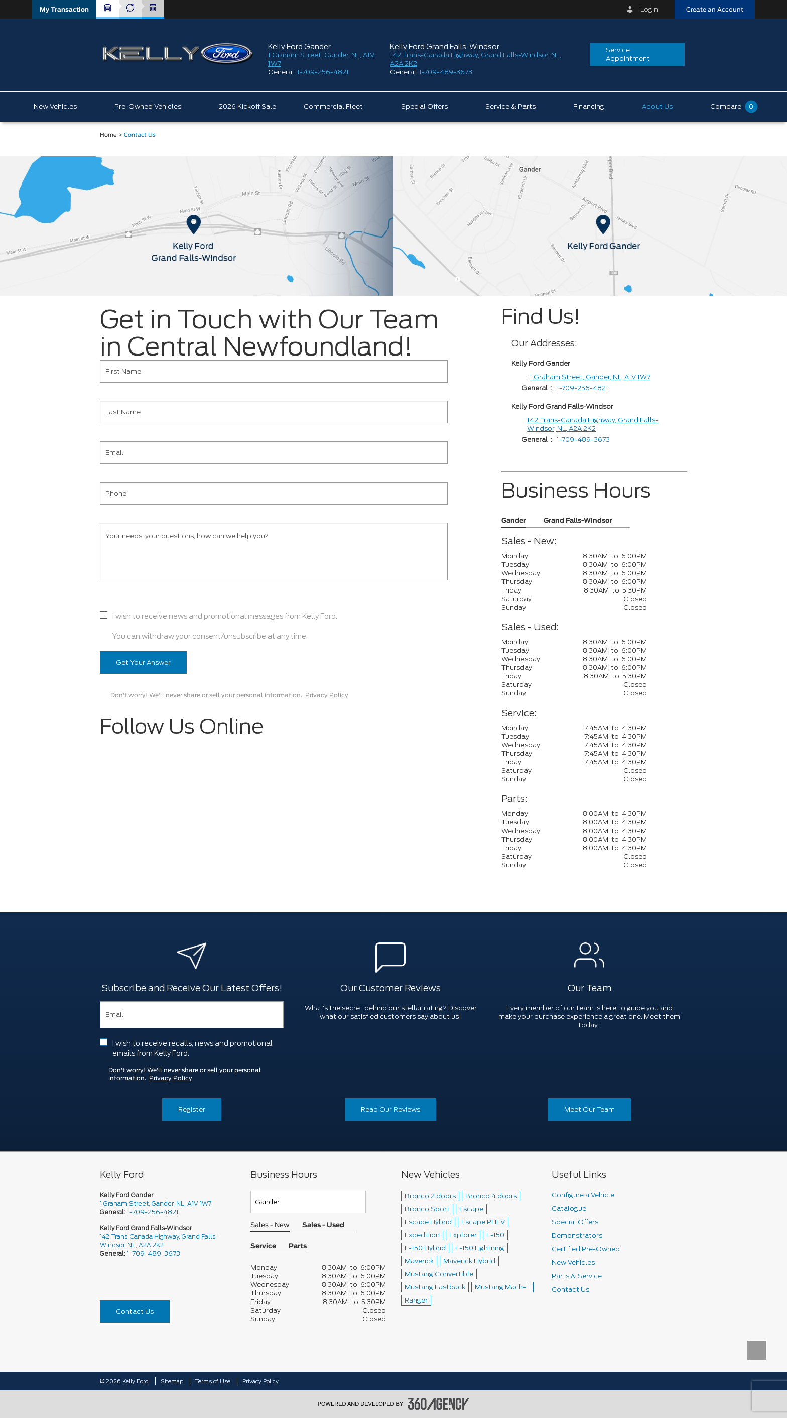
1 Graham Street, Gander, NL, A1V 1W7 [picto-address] (155, 1203)
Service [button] (263, 1246)
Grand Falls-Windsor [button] (578, 521)
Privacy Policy (326, 695)
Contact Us (135, 1311)
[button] (64, 9)
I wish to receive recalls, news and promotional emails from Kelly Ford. (192, 1048)
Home (108, 135)
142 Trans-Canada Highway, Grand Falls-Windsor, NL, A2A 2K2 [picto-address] (159, 1241)
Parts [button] (298, 1246)
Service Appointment (628, 54)
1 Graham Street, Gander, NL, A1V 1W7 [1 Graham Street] (590, 377)
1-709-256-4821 (323, 72)
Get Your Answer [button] (143, 662)
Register (191, 1109)
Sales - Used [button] (323, 1225)
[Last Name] (274, 412)
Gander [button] (513, 521)
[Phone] (274, 493)
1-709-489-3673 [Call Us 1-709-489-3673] (153, 1253)
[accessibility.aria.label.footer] (438, 1404)
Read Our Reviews (390, 1109)
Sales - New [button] (270, 1225)
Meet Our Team (589, 1109)
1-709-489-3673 (445, 72)
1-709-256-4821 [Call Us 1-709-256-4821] (153, 1212)
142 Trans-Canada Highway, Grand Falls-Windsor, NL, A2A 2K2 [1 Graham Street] (593, 424)
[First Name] (274, 371)
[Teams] (308, 1202)
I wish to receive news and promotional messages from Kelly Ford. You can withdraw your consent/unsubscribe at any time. (224, 626)
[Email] (274, 452)
